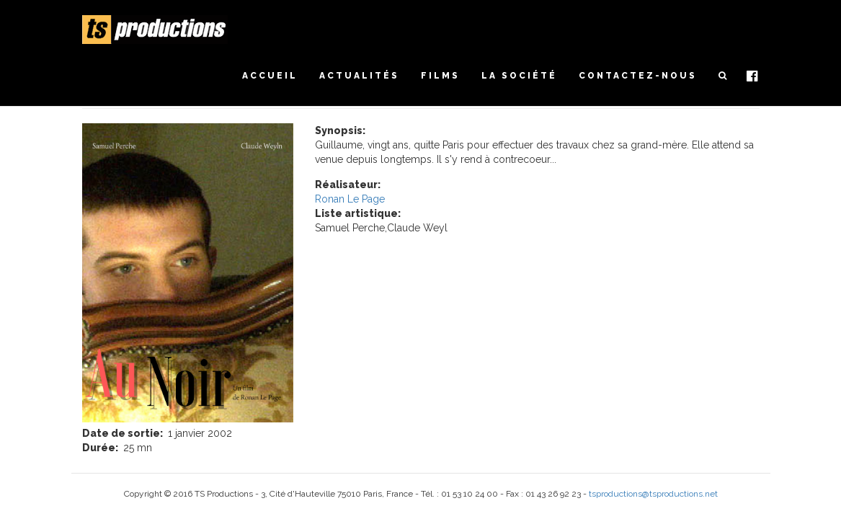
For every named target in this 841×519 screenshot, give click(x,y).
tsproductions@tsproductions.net (653, 494)
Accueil (270, 76)
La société (519, 76)
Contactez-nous (638, 76)
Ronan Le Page (350, 199)
